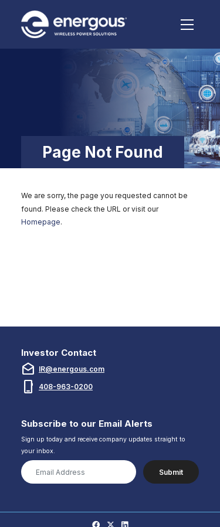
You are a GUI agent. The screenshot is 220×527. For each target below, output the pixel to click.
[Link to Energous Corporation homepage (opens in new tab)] (75, 24)
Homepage (40, 221)
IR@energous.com (71, 369)
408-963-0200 (66, 386)
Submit (171, 472)
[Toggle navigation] (187, 25)
